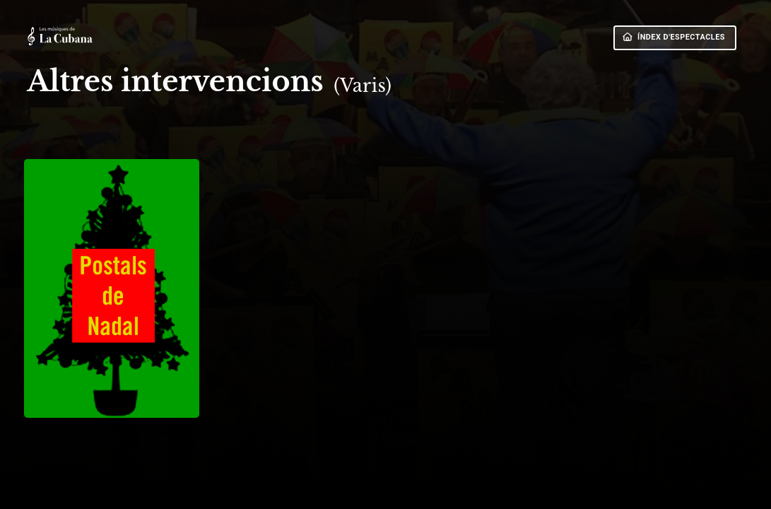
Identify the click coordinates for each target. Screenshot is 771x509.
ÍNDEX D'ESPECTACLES (673, 37)
